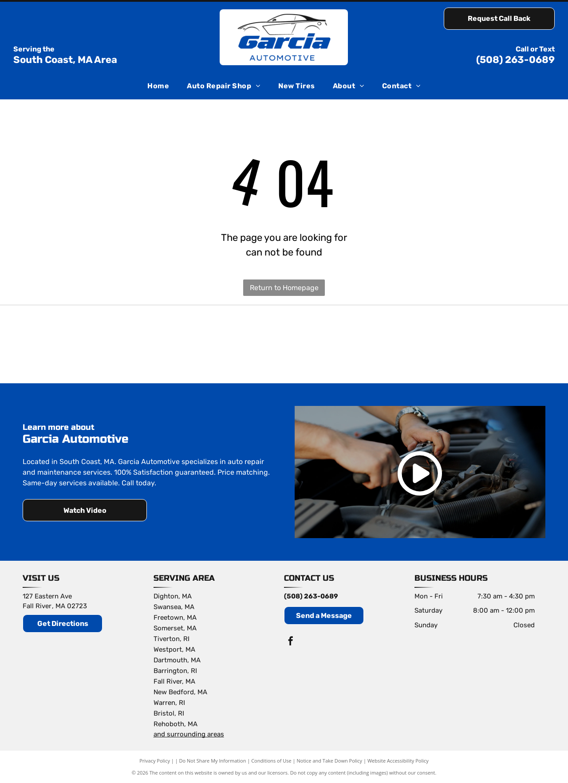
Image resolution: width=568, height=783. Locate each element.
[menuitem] (158, 86)
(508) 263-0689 (515, 60)
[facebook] (290, 642)
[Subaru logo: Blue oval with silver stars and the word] (284, 344)
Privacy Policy (154, 760)
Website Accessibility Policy (398, 760)
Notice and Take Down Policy (330, 760)
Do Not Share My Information (212, 760)
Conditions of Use (271, 760)
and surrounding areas (189, 734)
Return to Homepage (284, 287)
